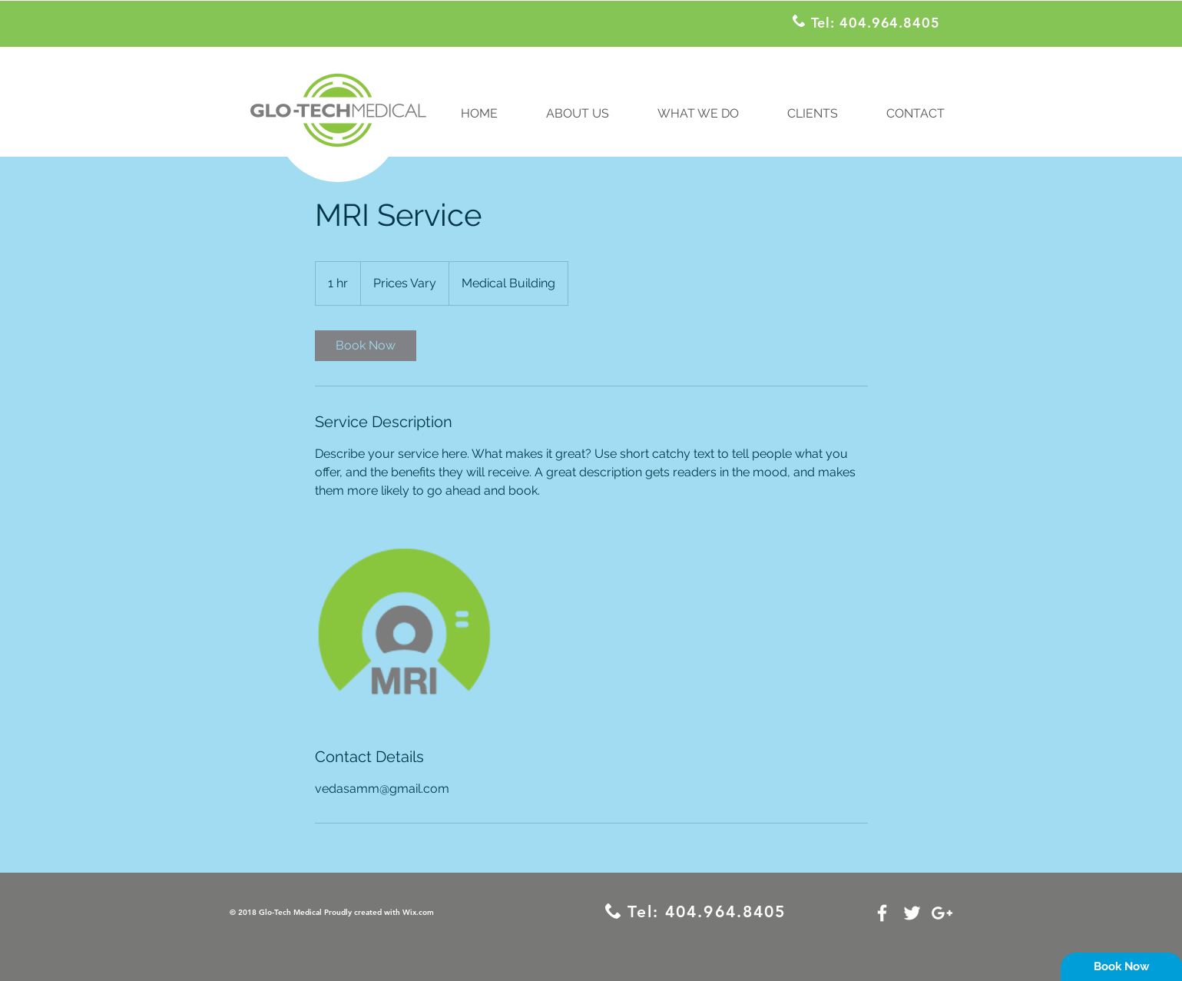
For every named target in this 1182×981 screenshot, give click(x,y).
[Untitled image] (404, 623)
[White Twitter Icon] (912, 913)
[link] (365, 345)
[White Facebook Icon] (882, 913)
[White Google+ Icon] (942, 913)
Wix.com (418, 912)
